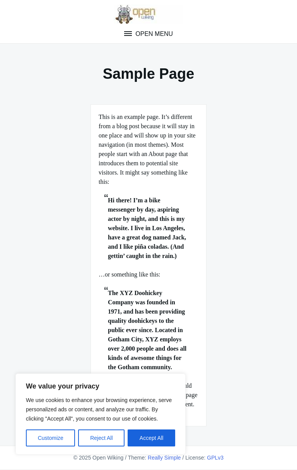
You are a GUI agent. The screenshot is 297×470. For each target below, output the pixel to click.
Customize (50, 438)
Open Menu (153, 34)
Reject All (101, 438)
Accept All (151, 438)
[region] (100, 414)
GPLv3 (215, 458)
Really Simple (164, 458)
